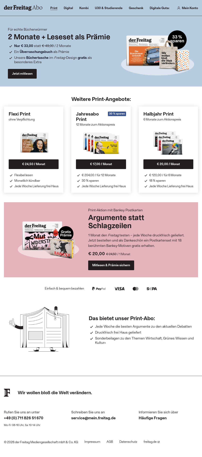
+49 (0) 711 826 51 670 (23, 417)
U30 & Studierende (109, 8)
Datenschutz (128, 441)
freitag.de (152, 441)
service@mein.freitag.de (93, 417)
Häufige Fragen (153, 417)
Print (53, 8)
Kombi (84, 8)
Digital (68, 8)
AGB (110, 441)
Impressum (92, 441)
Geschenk (136, 8)
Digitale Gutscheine (164, 8)
